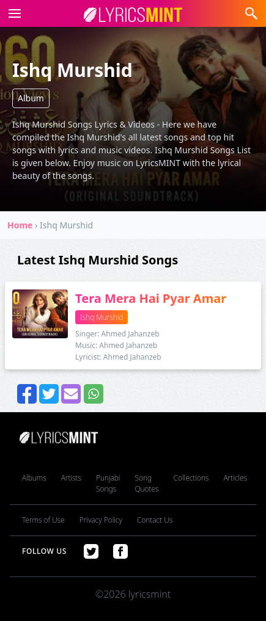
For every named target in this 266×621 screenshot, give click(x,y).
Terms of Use (43, 520)
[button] (12, 13)
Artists (71, 478)
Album (31, 98)
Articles (235, 478)
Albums (34, 478)
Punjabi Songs (108, 483)
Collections (191, 478)
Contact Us (154, 520)
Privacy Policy (100, 520)
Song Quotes (146, 483)
